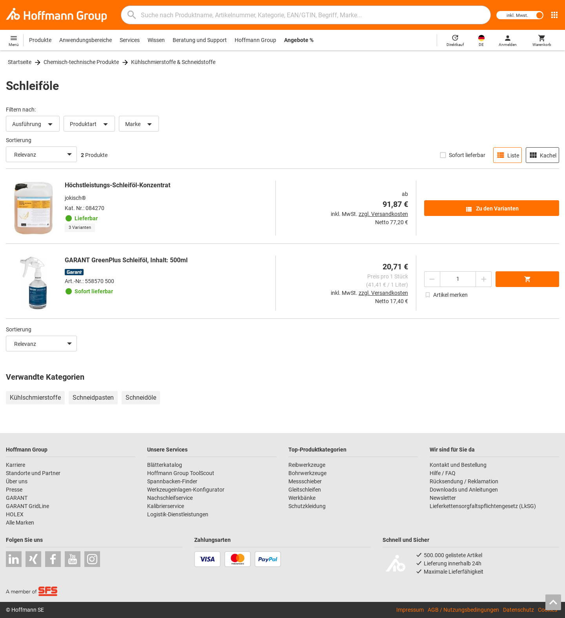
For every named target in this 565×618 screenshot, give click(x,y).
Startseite (19, 62)
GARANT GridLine (27, 506)
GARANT (16, 498)
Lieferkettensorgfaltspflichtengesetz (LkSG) (483, 506)
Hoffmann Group (255, 40)
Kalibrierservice (165, 506)
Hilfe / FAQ (443, 473)
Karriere (15, 465)
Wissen (156, 40)
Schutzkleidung (307, 506)
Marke (140, 124)
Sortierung (18, 140)
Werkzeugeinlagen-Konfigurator (185, 489)
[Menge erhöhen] (484, 279)
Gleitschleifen (304, 489)
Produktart (90, 124)
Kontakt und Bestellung (458, 465)
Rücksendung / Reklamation (464, 481)
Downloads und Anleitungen (464, 489)
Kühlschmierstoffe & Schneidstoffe (173, 62)
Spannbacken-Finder (172, 481)
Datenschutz (518, 610)
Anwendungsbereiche (85, 40)
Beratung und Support (200, 40)
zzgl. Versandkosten (383, 214)
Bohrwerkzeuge (307, 473)
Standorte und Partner (33, 473)
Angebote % (298, 40)
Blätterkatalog (164, 465)
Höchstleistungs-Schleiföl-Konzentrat (117, 185)
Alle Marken (20, 522)
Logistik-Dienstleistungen (177, 514)
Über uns (16, 481)
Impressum (410, 610)
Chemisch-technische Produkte (81, 62)
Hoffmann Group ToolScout (180, 473)
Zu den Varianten (492, 209)
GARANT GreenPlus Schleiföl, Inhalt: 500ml (126, 260)
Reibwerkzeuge (306, 465)
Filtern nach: (21, 109)
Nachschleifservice (170, 498)
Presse (14, 489)
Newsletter (443, 498)
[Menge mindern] (432, 279)
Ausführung (33, 124)
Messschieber (305, 481)
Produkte (40, 40)
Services (130, 40)
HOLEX (15, 514)
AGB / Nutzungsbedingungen (463, 610)
